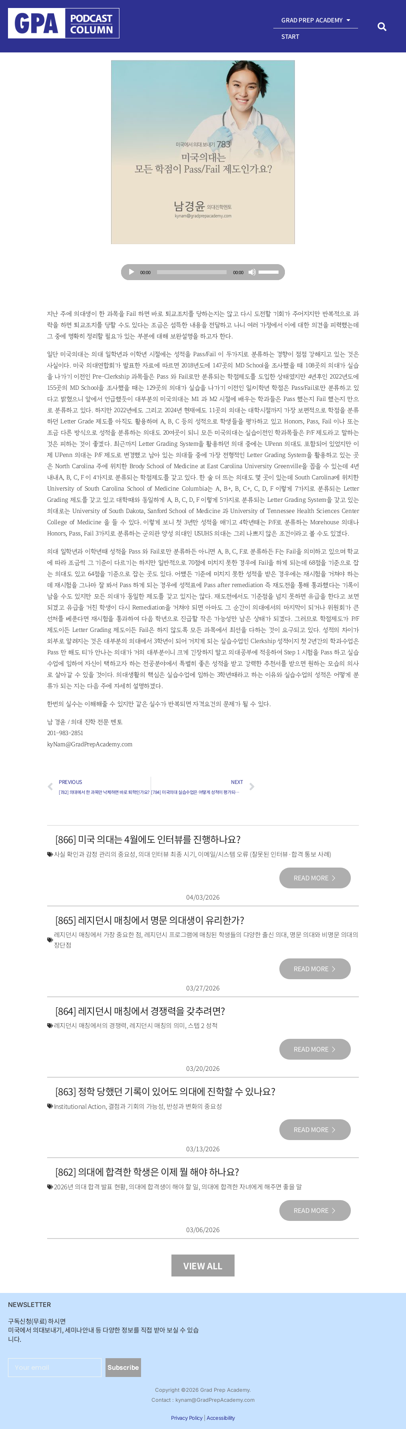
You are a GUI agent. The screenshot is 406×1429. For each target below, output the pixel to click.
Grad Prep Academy (315, 20)
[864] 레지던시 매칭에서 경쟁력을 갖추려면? (140, 1010)
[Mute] (252, 272)
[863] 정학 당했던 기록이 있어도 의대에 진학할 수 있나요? (165, 1090)
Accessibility (221, 1416)
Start (290, 36)
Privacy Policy (186, 1416)
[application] (203, 272)
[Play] (131, 272)
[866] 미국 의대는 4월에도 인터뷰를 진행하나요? (148, 839)
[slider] (192, 272)
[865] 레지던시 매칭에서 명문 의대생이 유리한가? (149, 919)
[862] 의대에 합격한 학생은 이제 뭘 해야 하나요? (147, 1170)
